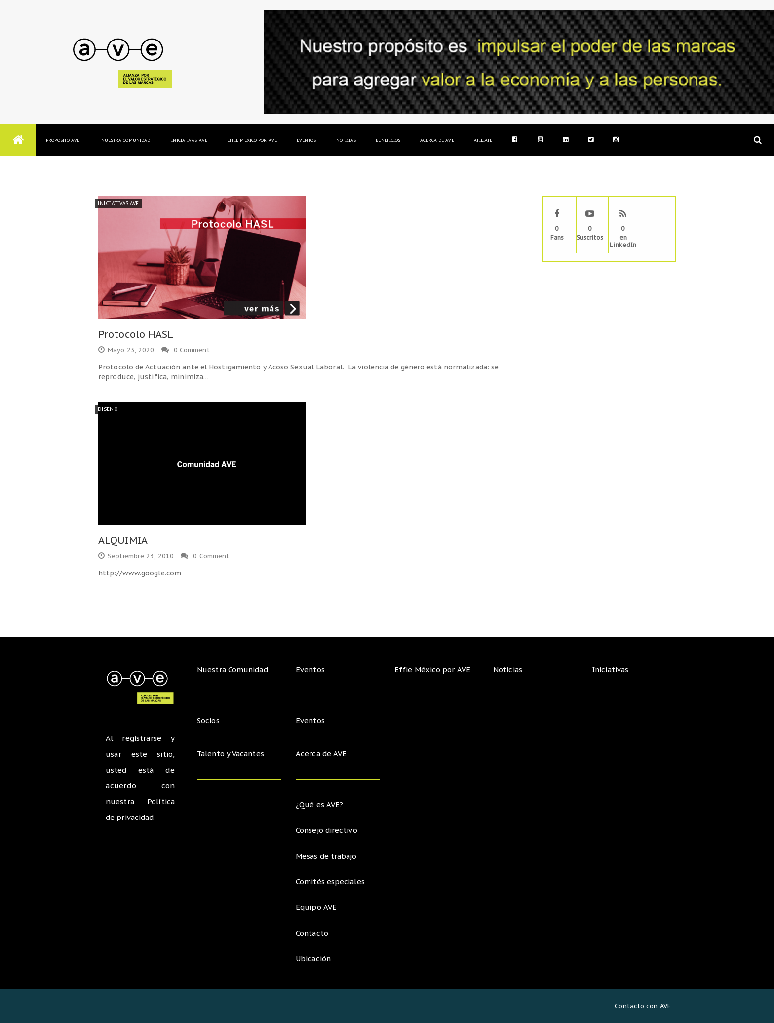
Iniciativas (612, 669)
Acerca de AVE (437, 140)
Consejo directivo (327, 830)
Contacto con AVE (643, 1006)
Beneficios (388, 140)
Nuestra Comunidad (125, 140)
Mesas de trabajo (327, 855)
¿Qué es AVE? (319, 804)
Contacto (312, 933)
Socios (208, 720)
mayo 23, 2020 (126, 350)
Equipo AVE (316, 907)
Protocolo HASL (135, 334)
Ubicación (314, 958)
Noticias (346, 140)
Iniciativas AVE (189, 140)
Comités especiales (330, 881)
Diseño (108, 409)
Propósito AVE (62, 140)
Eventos (306, 140)
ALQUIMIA (123, 540)
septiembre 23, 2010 (136, 556)
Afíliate (483, 140)
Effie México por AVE (252, 140)
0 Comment (192, 350)
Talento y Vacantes (232, 753)
